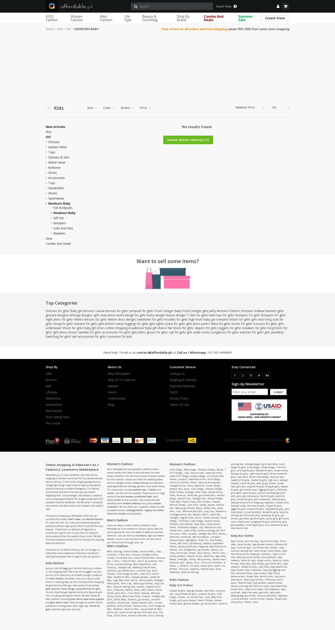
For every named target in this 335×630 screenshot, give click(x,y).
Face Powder (216, 540)
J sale (158, 551)
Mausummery (204, 559)
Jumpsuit (182, 479)
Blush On (203, 540)
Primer (173, 543)
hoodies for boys (249, 566)
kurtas (110, 493)
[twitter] (259, 375)
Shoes (52, 173)
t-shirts (152, 489)
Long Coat (209, 511)
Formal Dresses (130, 551)
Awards (113, 386)
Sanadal (192, 533)
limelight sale (124, 567)
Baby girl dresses (82, 311)
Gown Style (201, 492)
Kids (60, 29)
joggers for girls (229, 328)
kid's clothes (57, 578)
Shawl (173, 527)
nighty (147, 510)
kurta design (155, 315)
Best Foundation (200, 536)
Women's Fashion (182, 464)
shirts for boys (252, 541)
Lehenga (189, 492)
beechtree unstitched (180, 536)
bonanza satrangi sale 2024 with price (138, 612)
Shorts (52, 193)
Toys (51, 183)
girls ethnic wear (59, 602)
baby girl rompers (216, 319)
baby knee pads (249, 592)
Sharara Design (214, 498)
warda (217, 565)
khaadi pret (206, 565)
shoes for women (116, 513)
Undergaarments (178, 514)
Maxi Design (190, 469)
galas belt (263, 592)
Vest (154, 564)
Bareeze (197, 514)
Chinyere (194, 565)
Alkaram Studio (194, 556)
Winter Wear (56, 162)
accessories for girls (116, 332)
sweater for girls (85, 324)
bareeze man (184, 498)
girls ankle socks (198, 332)
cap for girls (177, 332)
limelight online (149, 554)
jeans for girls (175, 324)
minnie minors (257, 598)
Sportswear (56, 198)
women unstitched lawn (139, 496)
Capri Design (197, 488)
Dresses (54, 142)
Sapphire (194, 568)
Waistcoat (117, 609)
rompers (59, 223)
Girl (68, 29)
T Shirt (115, 561)
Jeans (186, 488)
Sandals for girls (89, 332)
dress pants (236, 579)
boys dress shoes (279, 586)
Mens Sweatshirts (142, 564)
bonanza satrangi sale (124, 586)
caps (150, 535)
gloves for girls (157, 332)
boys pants (280, 576)
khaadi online (215, 492)
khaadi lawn (176, 530)
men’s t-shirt (143, 532)
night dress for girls (59, 319)
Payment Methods (182, 386)
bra (154, 510)
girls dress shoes (64, 332)
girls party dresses (215, 311)
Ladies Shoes (190, 530)
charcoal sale (123, 602)
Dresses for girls (57, 311)
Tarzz (197, 562)
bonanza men (140, 605)
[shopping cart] (285, 6)
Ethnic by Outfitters (211, 562)
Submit (278, 392)
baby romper (260, 550)
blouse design (175, 315)
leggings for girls (136, 324)
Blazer (194, 482)
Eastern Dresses (240, 311)
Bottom (128, 589)
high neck (195, 319)
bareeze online (212, 520)
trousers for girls (264, 324)
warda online (213, 524)
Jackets (211, 504)
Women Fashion (77, 18)
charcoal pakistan (139, 577)
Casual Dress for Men (144, 557)
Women (51, 379)
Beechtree (199, 485)
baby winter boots (254, 589)
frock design (68, 588)
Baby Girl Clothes (181, 585)
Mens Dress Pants (131, 596)
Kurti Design (213, 479)
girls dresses (53, 588)
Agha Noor (221, 556)
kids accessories (271, 589)
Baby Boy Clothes (242, 536)
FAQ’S (174, 392)
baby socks (275, 592)
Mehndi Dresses (177, 504)
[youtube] (267, 375)
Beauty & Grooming (149, 18)
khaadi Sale (209, 508)
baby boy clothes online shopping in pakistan (259, 552)
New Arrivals (55, 127)
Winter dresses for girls (90, 319)
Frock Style (175, 501)
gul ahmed (143, 599)
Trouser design (213, 485)
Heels (184, 533)
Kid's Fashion (179, 580)
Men (49, 373)
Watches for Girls (212, 527)
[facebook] (235, 375)
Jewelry (222, 533)
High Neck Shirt (121, 580)
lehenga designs (81, 315)
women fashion (94, 519)
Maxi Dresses (203, 501)
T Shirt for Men (128, 561)
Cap (201, 527)
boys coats (245, 563)
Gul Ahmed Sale (124, 557)
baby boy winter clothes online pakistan (256, 557)
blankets (59, 233)
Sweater (140, 586)
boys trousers (237, 569)
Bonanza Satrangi (190, 572)
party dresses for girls (88, 588)
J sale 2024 (145, 573)
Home (50, 29)
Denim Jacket (146, 580)
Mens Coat (126, 583)
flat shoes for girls (180, 328)
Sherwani (112, 570)
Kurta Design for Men (127, 573)
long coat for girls (255, 486)
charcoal (136, 554)
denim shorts (266, 576)
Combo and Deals (58, 244)
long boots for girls (274, 508)
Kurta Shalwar (124, 605)
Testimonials (116, 398)
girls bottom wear (110, 324)
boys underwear (253, 569)
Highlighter (191, 540)
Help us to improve (121, 379)
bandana (141, 535)
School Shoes (120, 615)
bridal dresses (141, 482)
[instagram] (243, 375)
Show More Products (188, 140)
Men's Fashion (117, 546)
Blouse (220, 469)
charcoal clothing (123, 564)
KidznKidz (209, 590)
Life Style (127, 18)
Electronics (53, 398)
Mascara (207, 543)
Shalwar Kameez (211, 517)
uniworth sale (143, 570)
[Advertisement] (167, 67)
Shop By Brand (183, 18)
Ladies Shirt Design (179, 476)
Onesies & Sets (58, 157)
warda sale (192, 495)
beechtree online (197, 479)
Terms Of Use (179, 404)
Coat (178, 511)
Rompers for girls (247, 315)
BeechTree (209, 556)
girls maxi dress (104, 315)
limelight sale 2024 (207, 533)
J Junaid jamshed (252, 512)
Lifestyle (51, 392)
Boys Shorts (273, 573)
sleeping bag (237, 595)
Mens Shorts (147, 589)
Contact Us (177, 373)
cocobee (269, 598)
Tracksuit (111, 567)
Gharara (216, 501)
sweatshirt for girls (150, 319)
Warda (173, 559)
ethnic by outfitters (147, 561)
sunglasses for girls (224, 332)
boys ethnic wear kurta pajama (87, 599)
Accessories (56, 178)
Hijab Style (199, 524)
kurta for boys (244, 547)
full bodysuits (63, 208)
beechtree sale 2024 (192, 511)
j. (178, 565)
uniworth (112, 554)
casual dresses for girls (111, 311)
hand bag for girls (58, 336)
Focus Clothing (155, 615)
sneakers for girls (254, 328)
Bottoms (54, 168)
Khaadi (173, 479)
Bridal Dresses (176, 492)
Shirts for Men (147, 551)
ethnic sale (112, 612)
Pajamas (145, 593)
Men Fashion (106, 18)
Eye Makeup (195, 543)
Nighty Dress (186, 517)
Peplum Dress (189, 501)
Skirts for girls (220, 324)
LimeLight (182, 559)
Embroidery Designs (187, 527)
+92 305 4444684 (219, 352)
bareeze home (177, 540)
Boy (48, 132)
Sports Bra (215, 514)
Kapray (189, 562)
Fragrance (203, 546)
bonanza (132, 599)
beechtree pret (177, 562)
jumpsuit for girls (141, 311)
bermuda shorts (244, 573)
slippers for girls (205, 328)
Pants (137, 589)
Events (112, 392)
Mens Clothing (114, 551)
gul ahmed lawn (126, 570)
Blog (111, 404)
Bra (189, 514)
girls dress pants (197, 324)
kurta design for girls (131, 315)
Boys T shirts (237, 541)
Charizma (183, 568)
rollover (247, 602)
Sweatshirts (56, 188)
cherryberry (236, 602)
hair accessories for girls (88, 336)
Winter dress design (121, 319)
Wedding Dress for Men (144, 567)
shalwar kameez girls (268, 311)
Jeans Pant (120, 593)
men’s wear (74, 519)
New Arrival (54, 410)
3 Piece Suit (124, 554)
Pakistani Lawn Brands (181, 524)
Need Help (226, 6)
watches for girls (251, 332)
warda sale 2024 (213, 472)
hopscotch (282, 595)
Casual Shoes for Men (151, 609)
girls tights (157, 324)
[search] (172, 6)
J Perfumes (118, 589)
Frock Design (163, 311)
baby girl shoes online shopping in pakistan (113, 328)
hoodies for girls (176, 319)
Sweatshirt (220, 511)
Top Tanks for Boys (269, 541)
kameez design (198, 476)
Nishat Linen (218, 552)
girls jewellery (273, 332)
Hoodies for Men (122, 577)
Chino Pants (133, 593)
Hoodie (203, 504)
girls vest (257, 319)
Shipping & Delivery (183, 379)
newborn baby (59, 203)
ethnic (134, 580)
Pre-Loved (53, 423)
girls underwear (262, 499)
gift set (58, 218)
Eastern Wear (57, 147)
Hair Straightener (187, 549)
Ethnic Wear (120, 599)
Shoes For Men (131, 609)
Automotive (54, 404)
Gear (49, 238)
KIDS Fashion (52, 18)
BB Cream (183, 543)
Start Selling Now (57, 417)
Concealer (215, 536)
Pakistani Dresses (206, 469)
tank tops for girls (221, 315)
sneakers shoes (274, 582)
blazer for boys (248, 560)
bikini (161, 510)
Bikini (205, 514)
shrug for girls (62, 324)
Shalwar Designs (214, 488)
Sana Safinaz (203, 552)
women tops (140, 489)
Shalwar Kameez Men (142, 602)
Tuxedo (110, 557)
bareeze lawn (219, 559)
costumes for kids (119, 336)
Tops (51, 152)
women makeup (131, 503)
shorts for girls (241, 324)
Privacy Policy (179, 398)
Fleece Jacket (113, 583)
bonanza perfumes (137, 615)
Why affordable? (119, 373)
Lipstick (214, 549)
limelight (158, 580)
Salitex (192, 559)
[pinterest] (251, 375)
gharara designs (57, 315)
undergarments (134, 510)
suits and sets (63, 228)
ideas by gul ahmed (142, 583)
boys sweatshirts (279, 566)
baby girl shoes (155, 328)
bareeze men (176, 488)
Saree (172, 495)
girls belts (138, 332)
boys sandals (259, 582)
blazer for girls (240, 319)
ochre (255, 602)
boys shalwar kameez (262, 544)
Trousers (146, 596)
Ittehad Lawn (207, 568)
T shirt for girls (197, 315)
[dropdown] (278, 6)
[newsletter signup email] (250, 392)
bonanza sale (197, 472)
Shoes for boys (245, 582)
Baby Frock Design (188, 311)
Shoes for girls (72, 328)
